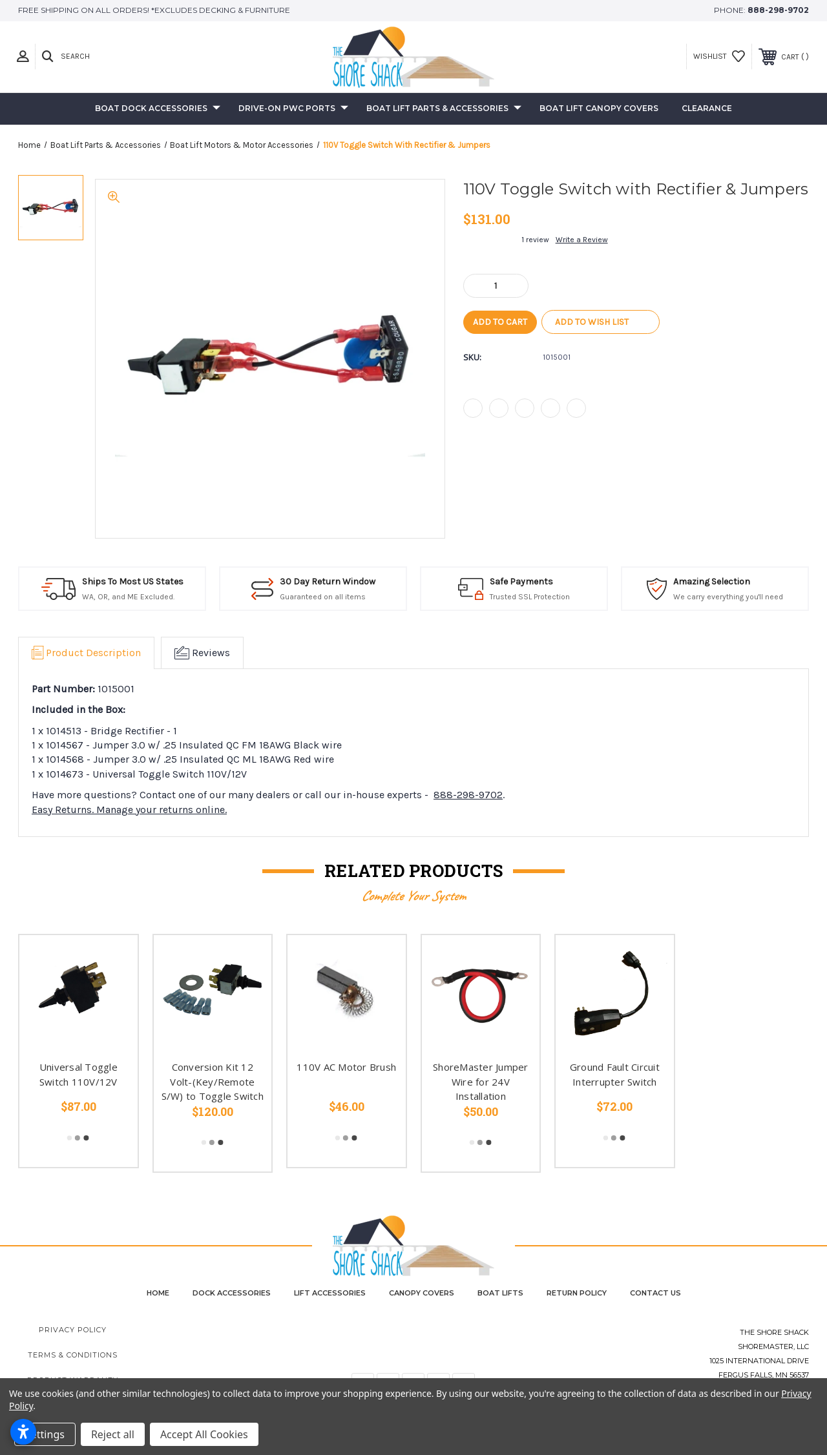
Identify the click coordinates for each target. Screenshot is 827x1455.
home (158, 1292)
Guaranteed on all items (323, 596)
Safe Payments (521, 581)
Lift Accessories (330, 1292)
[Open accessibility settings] (23, 1432)
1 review (535, 239)
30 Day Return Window (327, 581)
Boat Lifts (500, 1292)
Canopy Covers (421, 1292)
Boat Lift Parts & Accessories (443, 108)
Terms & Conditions (73, 1354)
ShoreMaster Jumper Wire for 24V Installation (481, 1081)
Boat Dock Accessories (157, 108)
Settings (45, 1434)
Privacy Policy (73, 1329)
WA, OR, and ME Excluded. (128, 596)
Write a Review (582, 239)
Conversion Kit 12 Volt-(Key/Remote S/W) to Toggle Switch (213, 1081)
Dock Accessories (232, 1292)
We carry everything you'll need (728, 596)
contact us (655, 1292)
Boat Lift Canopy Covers (598, 108)
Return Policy (577, 1292)
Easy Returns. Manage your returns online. (129, 809)
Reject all (112, 1434)
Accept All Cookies (204, 1434)
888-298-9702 (778, 10)
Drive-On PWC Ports (293, 108)
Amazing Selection (711, 581)
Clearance (707, 108)
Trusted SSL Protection (530, 596)
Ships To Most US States (132, 581)
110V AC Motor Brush (346, 1066)
